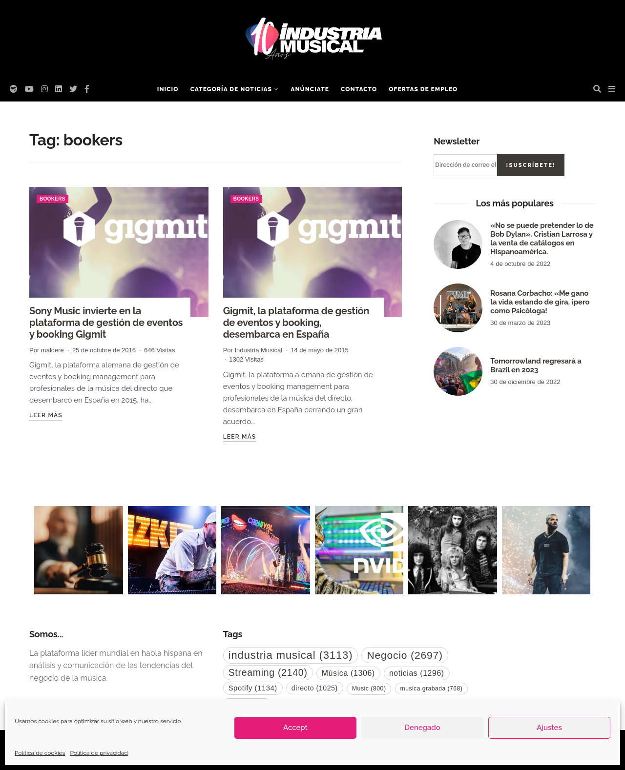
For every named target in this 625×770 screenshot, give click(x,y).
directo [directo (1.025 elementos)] (315, 688)
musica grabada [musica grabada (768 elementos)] (431, 688)
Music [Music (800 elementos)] (369, 688)
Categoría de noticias (231, 89)
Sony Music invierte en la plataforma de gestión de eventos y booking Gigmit (106, 322)
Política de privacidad (98, 753)
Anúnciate (310, 89)
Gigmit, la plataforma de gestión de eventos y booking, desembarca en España (296, 322)
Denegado (422, 727)
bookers (52, 199)
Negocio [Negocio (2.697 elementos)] (404, 655)
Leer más (45, 415)
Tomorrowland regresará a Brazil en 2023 (535, 365)
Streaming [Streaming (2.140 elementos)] (268, 672)
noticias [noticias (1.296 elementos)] (416, 673)
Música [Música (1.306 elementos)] (348, 673)
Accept (295, 727)
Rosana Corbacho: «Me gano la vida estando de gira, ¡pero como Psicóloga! (539, 302)
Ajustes (549, 727)
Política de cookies (40, 753)
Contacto (359, 89)
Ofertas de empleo (423, 89)
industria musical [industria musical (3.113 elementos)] (291, 655)
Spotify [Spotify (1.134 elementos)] (253, 688)
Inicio (168, 89)
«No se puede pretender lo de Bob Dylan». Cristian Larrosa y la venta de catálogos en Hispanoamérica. (541, 238)
